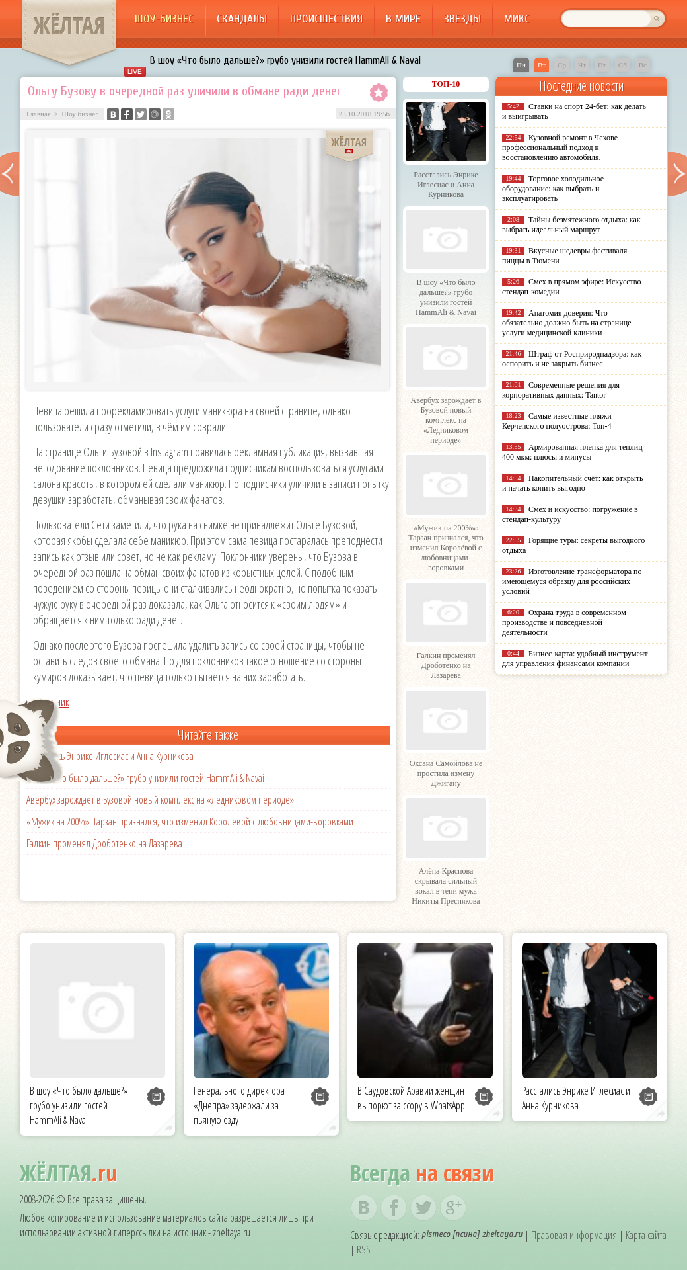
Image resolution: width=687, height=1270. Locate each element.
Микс (517, 19)
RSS (364, 1249)
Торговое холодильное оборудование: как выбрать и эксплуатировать (553, 188)
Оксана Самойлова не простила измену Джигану (446, 773)
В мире (403, 19)
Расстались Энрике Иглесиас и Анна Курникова (110, 756)
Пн (521, 65)
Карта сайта (646, 1235)
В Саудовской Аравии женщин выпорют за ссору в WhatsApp (411, 1098)
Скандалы (242, 19)
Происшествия (326, 19)
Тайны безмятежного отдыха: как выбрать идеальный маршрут (571, 224)
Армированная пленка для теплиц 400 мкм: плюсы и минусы (572, 452)
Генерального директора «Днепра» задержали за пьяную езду (239, 1105)
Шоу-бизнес (164, 19)
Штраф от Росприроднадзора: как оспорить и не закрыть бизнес (571, 358)
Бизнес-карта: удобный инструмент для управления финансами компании (574, 658)
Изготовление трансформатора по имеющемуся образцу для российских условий (572, 581)
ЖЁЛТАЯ (69, 25)
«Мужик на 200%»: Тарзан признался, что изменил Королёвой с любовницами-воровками (189, 821)
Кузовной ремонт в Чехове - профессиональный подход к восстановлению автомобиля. (562, 147)
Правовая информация (574, 1235)
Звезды (462, 19)
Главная (38, 114)
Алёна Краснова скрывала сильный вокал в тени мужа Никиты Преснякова (446, 886)
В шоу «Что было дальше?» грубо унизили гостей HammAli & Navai (285, 60)
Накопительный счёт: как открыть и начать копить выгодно (572, 483)
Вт (542, 65)
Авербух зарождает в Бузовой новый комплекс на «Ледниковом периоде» (160, 799)
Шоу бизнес (79, 114)
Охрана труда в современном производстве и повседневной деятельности (564, 622)
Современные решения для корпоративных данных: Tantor (561, 390)
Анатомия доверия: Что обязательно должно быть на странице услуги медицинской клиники (566, 322)
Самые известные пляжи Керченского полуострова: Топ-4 (557, 421)
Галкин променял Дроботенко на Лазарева (104, 843)
